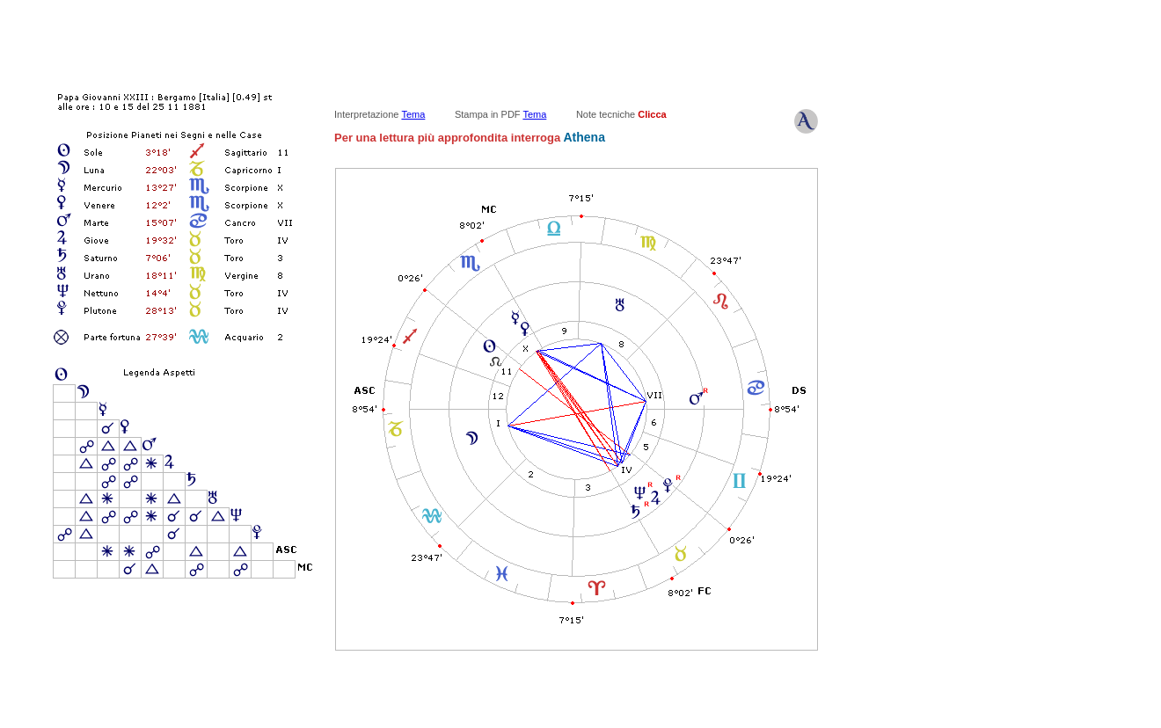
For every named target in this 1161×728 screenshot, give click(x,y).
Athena (582, 137)
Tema (413, 114)
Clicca (652, 114)
